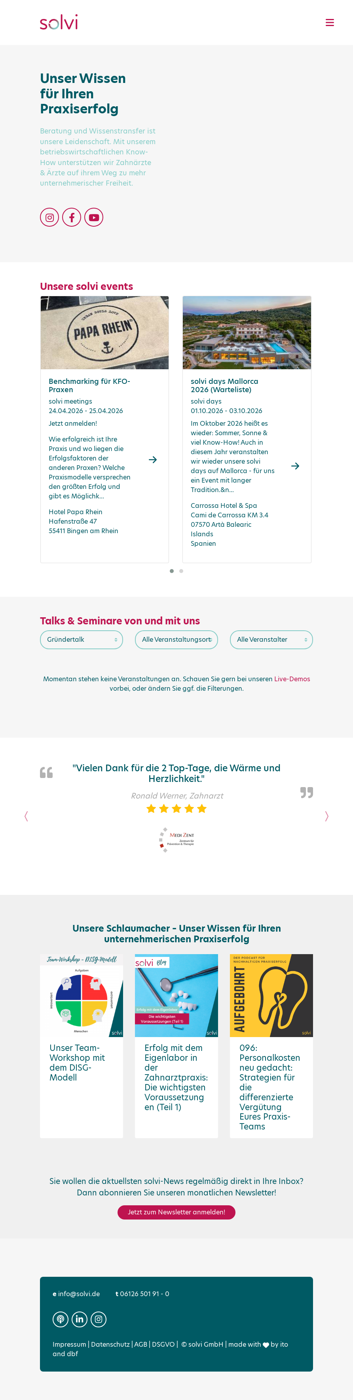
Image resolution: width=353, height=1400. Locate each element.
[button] (171, 571)
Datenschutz (110, 1344)
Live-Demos (292, 679)
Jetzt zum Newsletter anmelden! (176, 1212)
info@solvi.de (76, 1294)
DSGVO (163, 1344)
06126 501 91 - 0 (142, 1294)
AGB (140, 1344)
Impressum (69, 1344)
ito (284, 1344)
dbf (72, 1354)
